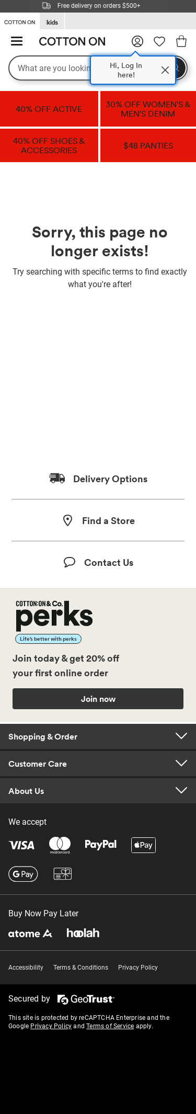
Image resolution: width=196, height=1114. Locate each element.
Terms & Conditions (80, 967)
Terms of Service (110, 1026)
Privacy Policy (138, 967)
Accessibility (25, 967)
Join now (98, 698)
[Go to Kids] (52, 21)
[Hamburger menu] (16, 42)
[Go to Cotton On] (19, 20)
